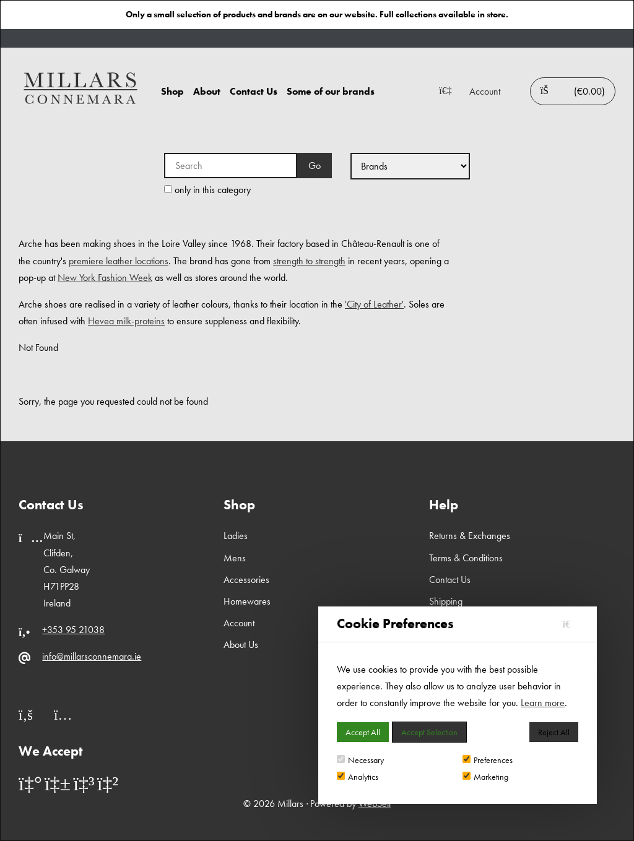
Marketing (485, 776)
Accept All (362, 732)
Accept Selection (429, 732)
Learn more (543, 702)
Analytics (357, 776)
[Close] (570, 624)
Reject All (554, 732)
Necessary (360, 760)
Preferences (487, 760)
